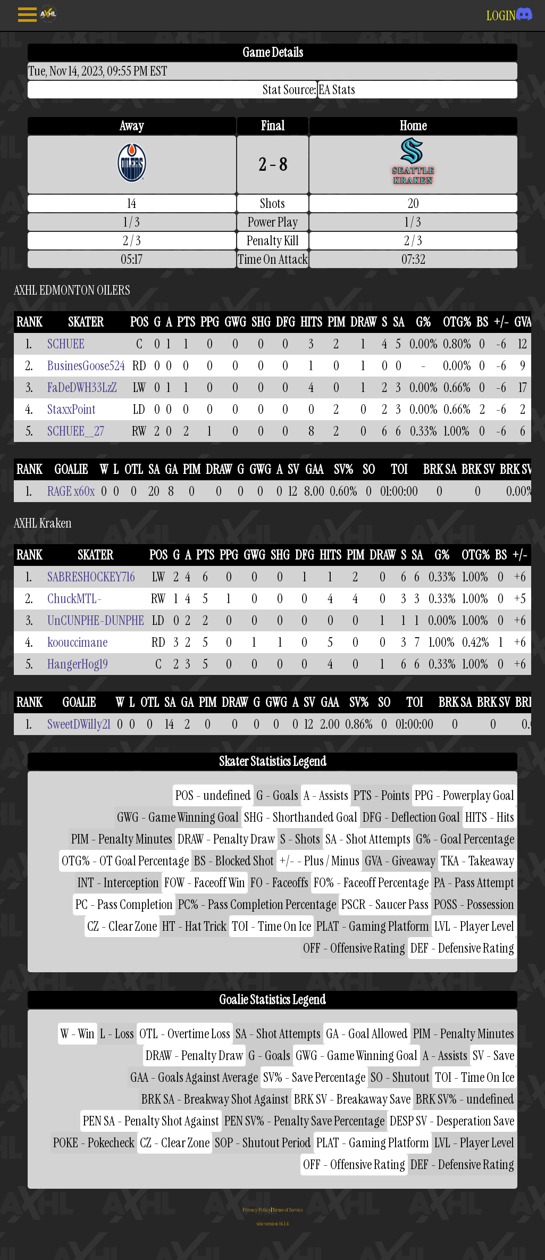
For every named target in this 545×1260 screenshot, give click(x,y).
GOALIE (71, 469)
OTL (133, 469)
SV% (343, 469)
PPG (209, 322)
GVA (523, 322)
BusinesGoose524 (86, 365)
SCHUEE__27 (75, 431)
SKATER (86, 322)
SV (293, 469)
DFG (285, 322)
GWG (235, 322)
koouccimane (77, 642)
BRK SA (439, 469)
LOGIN (509, 15)
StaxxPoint (71, 409)
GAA (314, 469)
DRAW (363, 322)
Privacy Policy (256, 1209)
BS (482, 322)
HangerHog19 (77, 664)
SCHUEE (66, 344)
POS (139, 322)
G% (423, 322)
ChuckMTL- (74, 598)
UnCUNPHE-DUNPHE (95, 620)
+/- (501, 322)
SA (398, 322)
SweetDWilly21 (79, 724)
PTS (186, 322)
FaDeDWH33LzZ (82, 387)
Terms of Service (287, 1209)
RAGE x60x (71, 491)
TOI (399, 469)
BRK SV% (520, 469)
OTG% (457, 322)
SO (369, 469)
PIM (336, 322)
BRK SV (478, 469)
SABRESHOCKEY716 (91, 577)
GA (171, 469)
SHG (261, 322)
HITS (311, 322)
